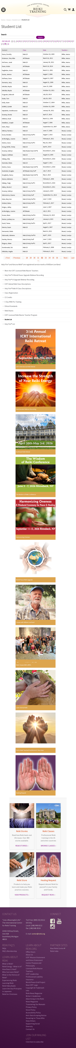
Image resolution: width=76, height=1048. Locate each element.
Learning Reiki (7, 983)
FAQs (4, 948)
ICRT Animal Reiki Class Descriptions (18, 284)
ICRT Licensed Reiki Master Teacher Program (21, 315)
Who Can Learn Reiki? (10, 972)
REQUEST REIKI (48, 895)
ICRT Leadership (32, 974)
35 (53, 258)
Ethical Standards (11, 306)
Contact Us (30, 1029)
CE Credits (8, 297)
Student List (16, 20)
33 (46, 258)
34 (49, 258)
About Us (29, 955)
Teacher (65, 50)
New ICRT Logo (32, 985)
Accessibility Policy (33, 1012)
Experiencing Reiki (9, 980)
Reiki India (54, 951)
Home (3, 20)
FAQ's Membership (9, 951)
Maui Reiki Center (57, 948)
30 (34, 258)
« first (7, 258)
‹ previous (16, 258)
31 (38, 258)
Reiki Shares (9, 311)
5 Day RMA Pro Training (13, 302)
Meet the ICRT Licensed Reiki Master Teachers (21, 271)
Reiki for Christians (9, 994)
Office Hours (30, 952)
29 (31, 258)
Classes (8, 20)
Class (24, 50)
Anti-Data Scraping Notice (36, 1015)
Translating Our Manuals (35, 1004)
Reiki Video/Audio (9, 986)
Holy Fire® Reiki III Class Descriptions (18, 288)
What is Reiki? (7, 964)
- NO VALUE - (6, 41)
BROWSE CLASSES (48, 846)
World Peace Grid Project (35, 982)
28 (27, 258)
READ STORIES (21, 846)
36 (57, 258)
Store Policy (30, 1010)
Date (44, 50)
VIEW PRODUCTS (21, 895)
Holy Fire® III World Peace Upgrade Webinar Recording (24, 275)
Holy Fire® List (10, 324)
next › (66, 258)
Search (3, 34)
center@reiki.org (38, 934)
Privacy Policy (31, 1007)
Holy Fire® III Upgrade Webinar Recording (19, 280)
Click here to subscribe (34, 1042)
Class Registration (11, 293)
